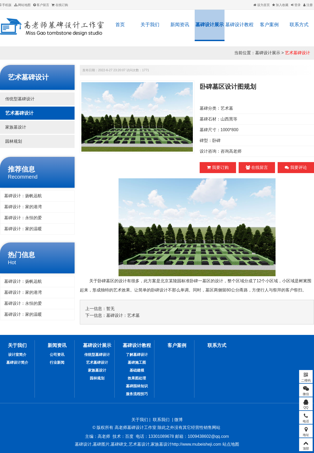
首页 (120, 24)
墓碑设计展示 (209, 24)
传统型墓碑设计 (20, 99)
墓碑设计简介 (17, 362)
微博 (178, 419)
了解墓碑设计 (137, 354)
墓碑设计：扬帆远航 (23, 196)
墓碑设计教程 (239, 24)
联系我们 (161, 419)
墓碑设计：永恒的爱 (23, 218)
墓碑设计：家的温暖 (23, 228)
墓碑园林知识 (137, 386)
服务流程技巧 (137, 394)
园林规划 (13, 141)
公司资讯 (57, 354)
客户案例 (269, 24)
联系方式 (299, 24)
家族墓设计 (15, 127)
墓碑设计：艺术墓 (123, 315)
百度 (129, 436)
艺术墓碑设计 (297, 53)
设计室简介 (17, 354)
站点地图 (230, 444)
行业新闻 (57, 362)
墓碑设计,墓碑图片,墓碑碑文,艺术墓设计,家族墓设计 (123, 444)
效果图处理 (137, 378)
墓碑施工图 (137, 362)
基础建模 (137, 370)
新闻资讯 (179, 24)
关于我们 (150, 24)
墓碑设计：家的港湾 (23, 207)
